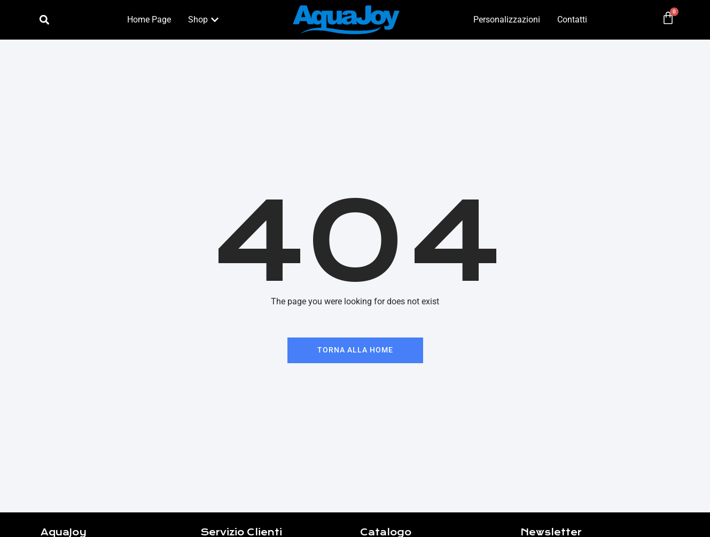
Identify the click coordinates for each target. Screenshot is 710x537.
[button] (44, 20)
